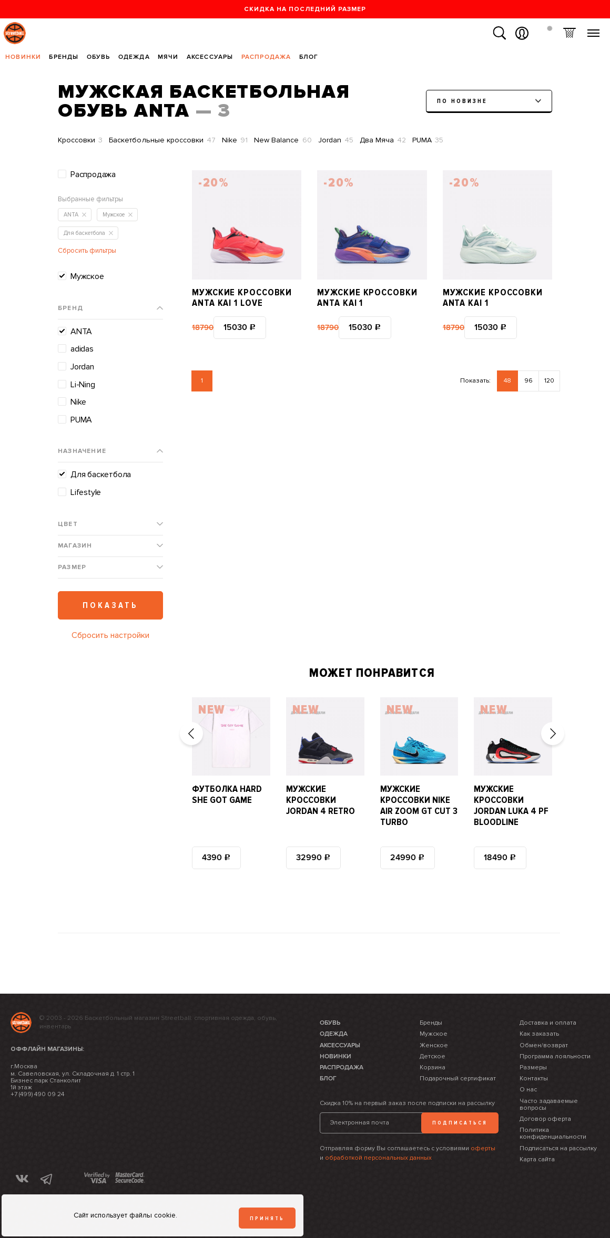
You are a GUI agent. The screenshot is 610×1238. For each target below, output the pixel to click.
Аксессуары (210, 57)
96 (528, 381)
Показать (110, 605)
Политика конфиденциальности (553, 1133)
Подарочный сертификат (458, 1078)
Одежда (134, 57)
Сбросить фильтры (87, 250)
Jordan (335, 140)
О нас (528, 1089)
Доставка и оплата (548, 1022)
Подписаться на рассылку (558, 1148)
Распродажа (266, 57)
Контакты (534, 1078)
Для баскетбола (100, 474)
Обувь (98, 57)
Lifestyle (85, 492)
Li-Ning (82, 384)
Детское (432, 1056)
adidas (82, 349)
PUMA (427, 140)
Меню (593, 29)
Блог (309, 57)
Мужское (87, 276)
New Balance (282, 140)
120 (549, 381)
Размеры (533, 1067)
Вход (521, 33)
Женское (434, 1045)
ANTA (81, 331)
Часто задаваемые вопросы (549, 1104)
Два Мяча (383, 140)
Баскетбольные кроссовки (162, 140)
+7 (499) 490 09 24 (37, 1094)
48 (507, 381)
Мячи (168, 57)
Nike (235, 140)
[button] (191, 733)
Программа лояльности (555, 1056)
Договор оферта (545, 1119)
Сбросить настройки (110, 635)
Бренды (63, 57)
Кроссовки (80, 140)
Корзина (569, 33)
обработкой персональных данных (378, 1158)
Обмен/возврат (544, 1045)
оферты (483, 1148)
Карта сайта (537, 1159)
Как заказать (539, 1033)
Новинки (23, 57)
